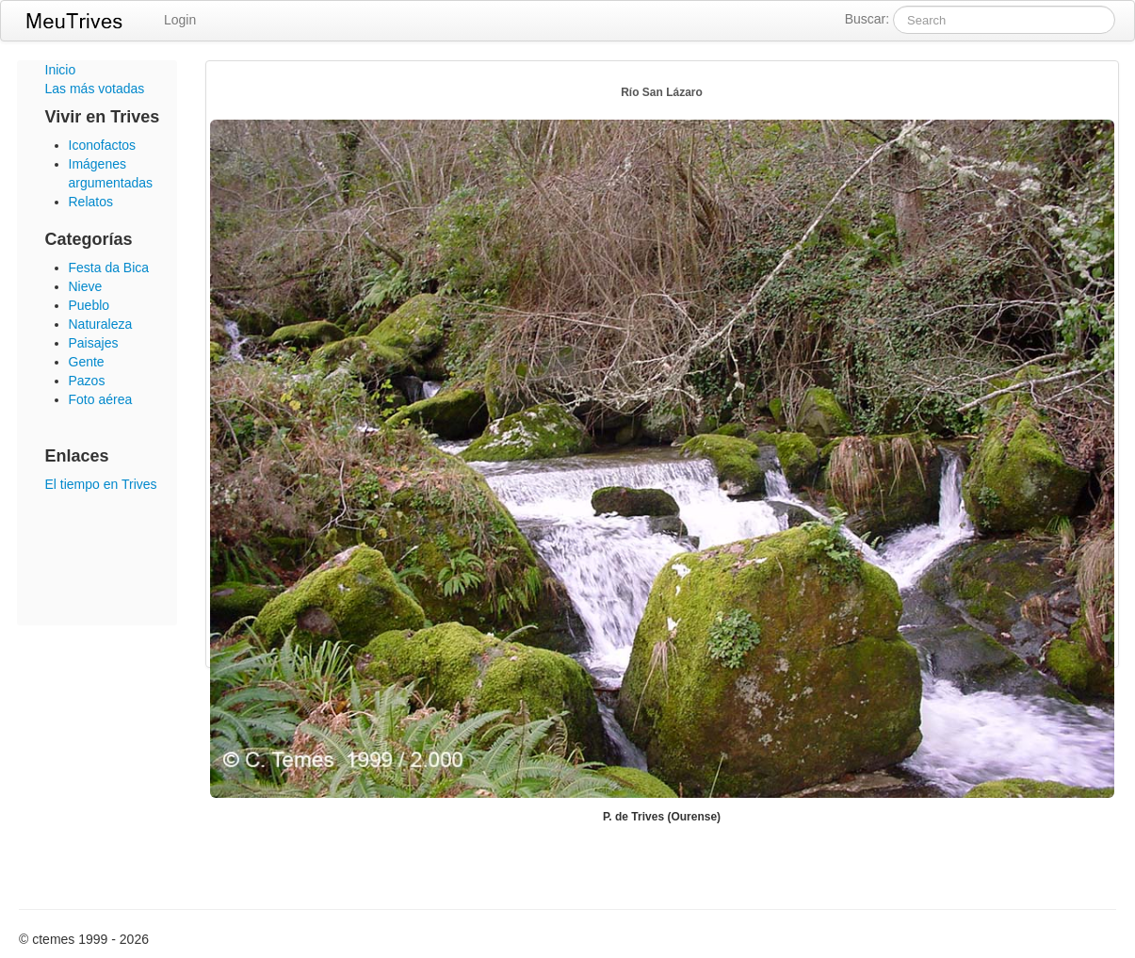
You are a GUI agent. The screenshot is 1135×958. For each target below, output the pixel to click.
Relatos (91, 201)
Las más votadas (95, 88)
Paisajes (94, 342)
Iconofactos (103, 145)
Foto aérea (101, 399)
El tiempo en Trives (101, 484)
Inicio (60, 69)
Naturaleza (101, 324)
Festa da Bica (109, 267)
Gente (87, 361)
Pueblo (89, 305)
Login (180, 19)
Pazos (87, 380)
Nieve (86, 286)
